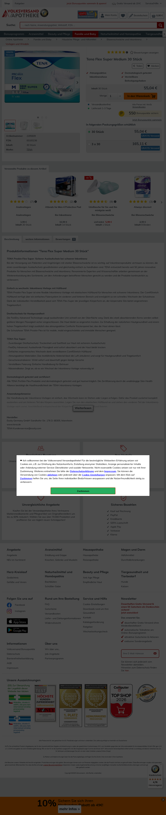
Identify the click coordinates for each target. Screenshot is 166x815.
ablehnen (52, 76)
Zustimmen (26, 80)
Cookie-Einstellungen (93, 76)
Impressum (110, 73)
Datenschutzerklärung (82, 73)
